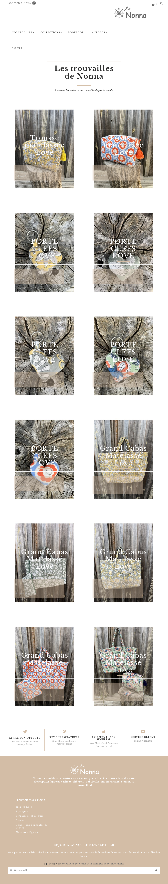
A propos (22, 811)
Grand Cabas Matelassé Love (123, 455)
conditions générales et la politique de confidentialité (93, 863)
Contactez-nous (20, 3)
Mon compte (24, 807)
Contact (21, 820)
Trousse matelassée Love (45, 145)
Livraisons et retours (30, 816)
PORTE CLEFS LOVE (44, 248)
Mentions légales (27, 832)
